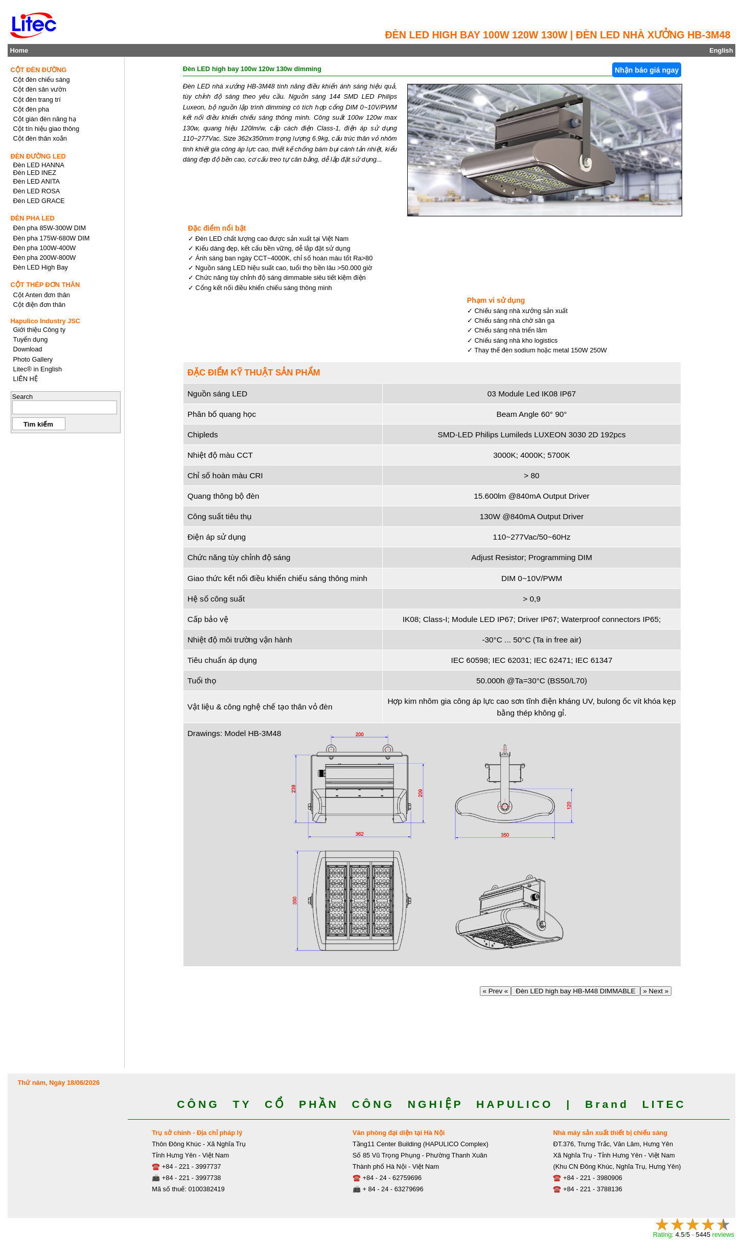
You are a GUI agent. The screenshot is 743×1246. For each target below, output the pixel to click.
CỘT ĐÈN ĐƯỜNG (39, 70)
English (721, 50)
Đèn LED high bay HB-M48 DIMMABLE (575, 991)
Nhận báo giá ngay (647, 70)
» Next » (655, 991)
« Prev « (495, 991)
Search (22, 396)
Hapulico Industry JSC (46, 321)
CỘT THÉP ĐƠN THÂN (45, 284)
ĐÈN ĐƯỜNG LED (38, 156)
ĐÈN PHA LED (33, 218)
